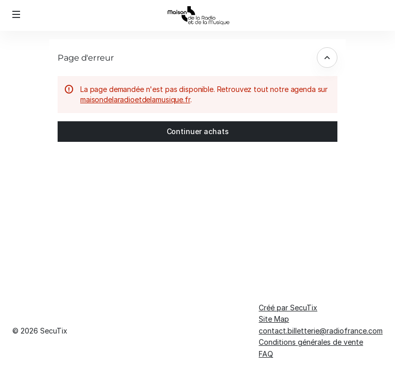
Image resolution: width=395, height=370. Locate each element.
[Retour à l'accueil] (197, 15)
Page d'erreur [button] (86, 57)
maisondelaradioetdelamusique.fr (135, 99)
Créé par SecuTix (288, 307)
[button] (16, 14)
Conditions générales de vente (311, 342)
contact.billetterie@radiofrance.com (321, 330)
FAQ (266, 353)
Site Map (274, 318)
